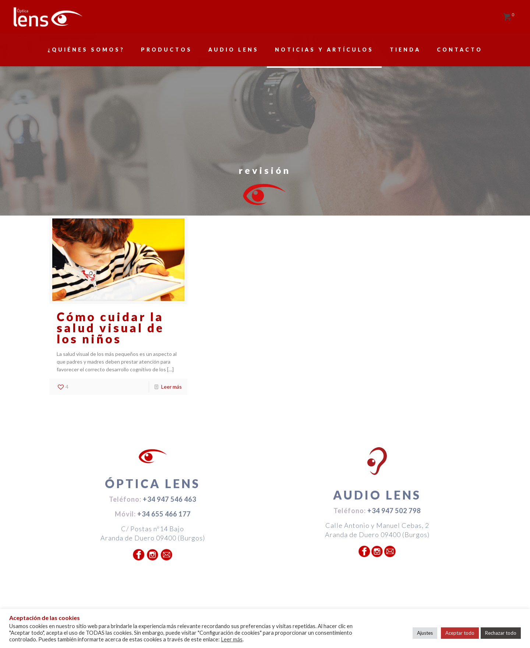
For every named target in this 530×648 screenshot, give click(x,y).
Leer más (171, 386)
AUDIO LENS (377, 495)
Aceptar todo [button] (459, 633)
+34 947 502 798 (394, 511)
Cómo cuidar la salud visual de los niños (110, 327)
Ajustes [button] (425, 633)
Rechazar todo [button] (500, 633)
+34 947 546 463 (169, 499)
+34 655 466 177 (164, 514)
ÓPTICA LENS (152, 483)
